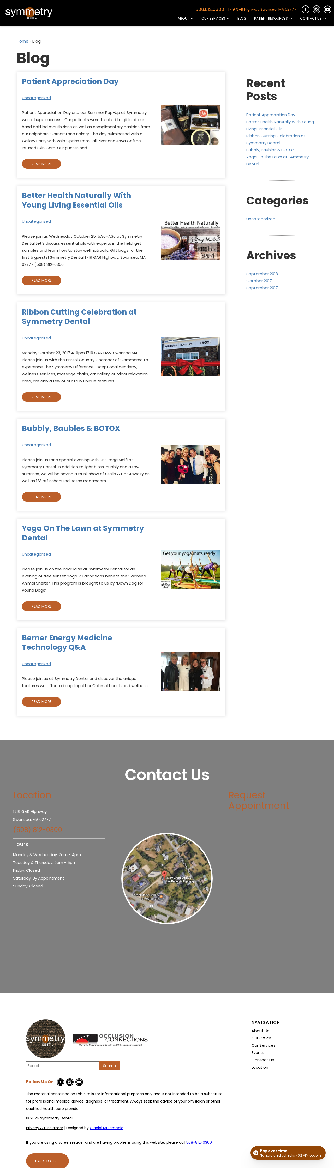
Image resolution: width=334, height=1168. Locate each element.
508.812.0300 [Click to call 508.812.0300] (209, 9)
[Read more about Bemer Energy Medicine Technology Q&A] (190, 671)
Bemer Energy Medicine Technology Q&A (67, 642)
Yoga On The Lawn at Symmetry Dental (83, 533)
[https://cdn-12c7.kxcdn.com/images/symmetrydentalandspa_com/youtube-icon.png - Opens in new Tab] (327, 9)
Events (258, 1052)
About (183, 18)
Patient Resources (271, 18)
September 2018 (262, 273)
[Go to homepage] (29, 13)
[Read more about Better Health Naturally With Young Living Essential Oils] (190, 240)
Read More (42, 164)
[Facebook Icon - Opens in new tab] (60, 1082)
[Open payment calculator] (288, 1153)
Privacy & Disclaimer (44, 1127)
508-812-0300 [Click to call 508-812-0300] (199, 1142)
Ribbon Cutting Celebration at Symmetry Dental (79, 317)
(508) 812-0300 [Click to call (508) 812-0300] (37, 830)
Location (260, 1067)
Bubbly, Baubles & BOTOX (71, 428)
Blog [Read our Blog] (241, 18)
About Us (260, 1030)
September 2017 (262, 288)
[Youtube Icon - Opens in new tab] (79, 1082)
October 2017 (259, 281)
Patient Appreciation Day (70, 81)
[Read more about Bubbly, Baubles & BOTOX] (190, 464)
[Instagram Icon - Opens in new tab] (70, 1082)
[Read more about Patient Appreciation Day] (190, 124)
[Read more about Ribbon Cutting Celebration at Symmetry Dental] (190, 356)
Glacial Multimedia (106, 1127)
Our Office (261, 1038)
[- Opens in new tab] (167, 878)
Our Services (213, 18)
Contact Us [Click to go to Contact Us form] (311, 18)
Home (22, 41)
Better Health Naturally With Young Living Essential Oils (76, 200)
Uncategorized (36, 97)
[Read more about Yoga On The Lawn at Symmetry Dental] (190, 569)
